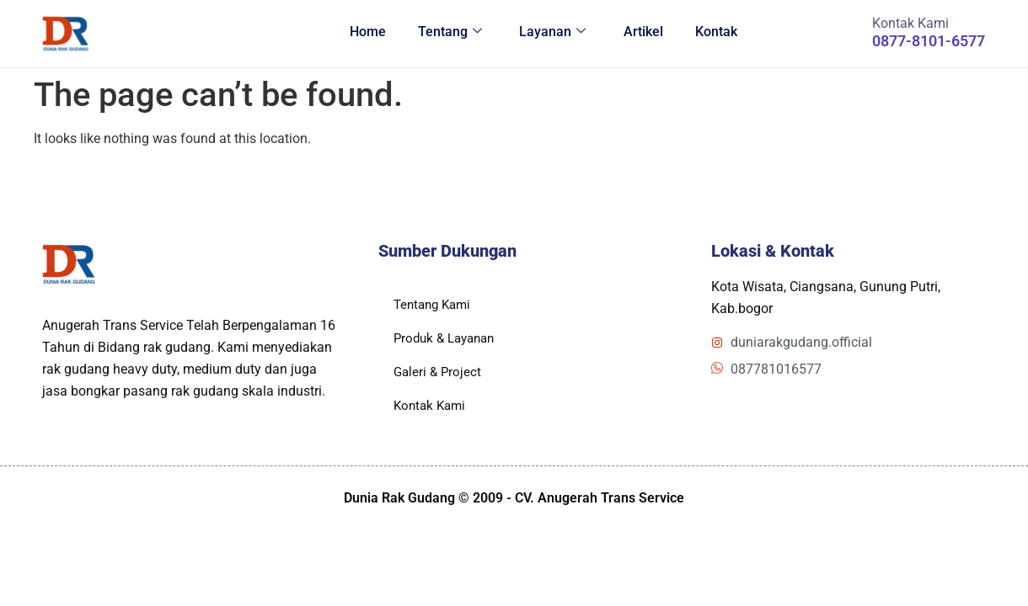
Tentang (443, 33)
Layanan (547, 33)
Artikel (639, 33)
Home (359, 33)
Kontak (714, 33)
